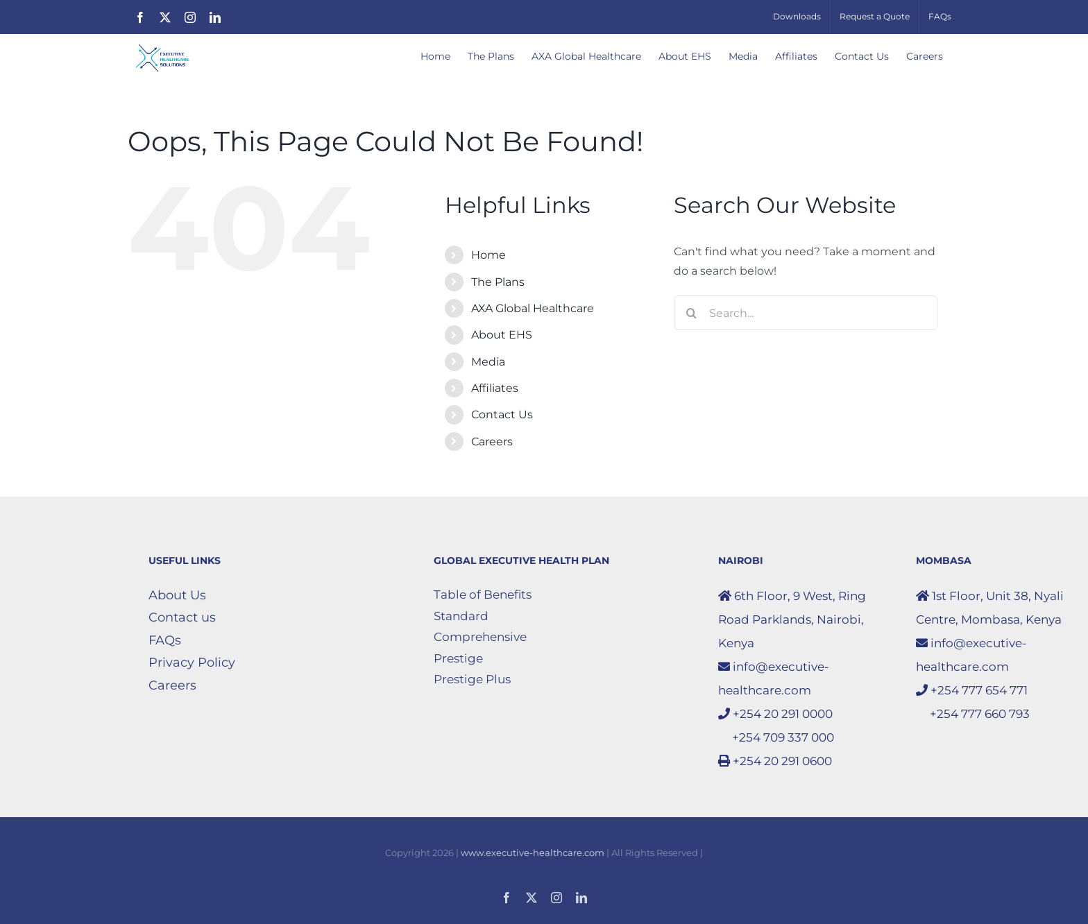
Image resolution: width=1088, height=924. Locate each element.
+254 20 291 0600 (775, 761)
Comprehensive (480, 637)
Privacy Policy (191, 662)
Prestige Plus (472, 679)
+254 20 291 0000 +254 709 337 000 (776, 725)
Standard (461, 616)
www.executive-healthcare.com (532, 852)
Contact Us (502, 414)
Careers (492, 441)
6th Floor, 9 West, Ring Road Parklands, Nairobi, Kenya (792, 619)
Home (488, 255)
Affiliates (494, 388)
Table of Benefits (483, 594)
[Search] (691, 313)
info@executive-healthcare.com (773, 678)
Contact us (182, 617)
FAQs (164, 640)
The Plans (498, 282)
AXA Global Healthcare (532, 308)
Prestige (458, 658)
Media (488, 361)
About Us (177, 595)
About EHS (501, 334)
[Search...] (805, 313)
